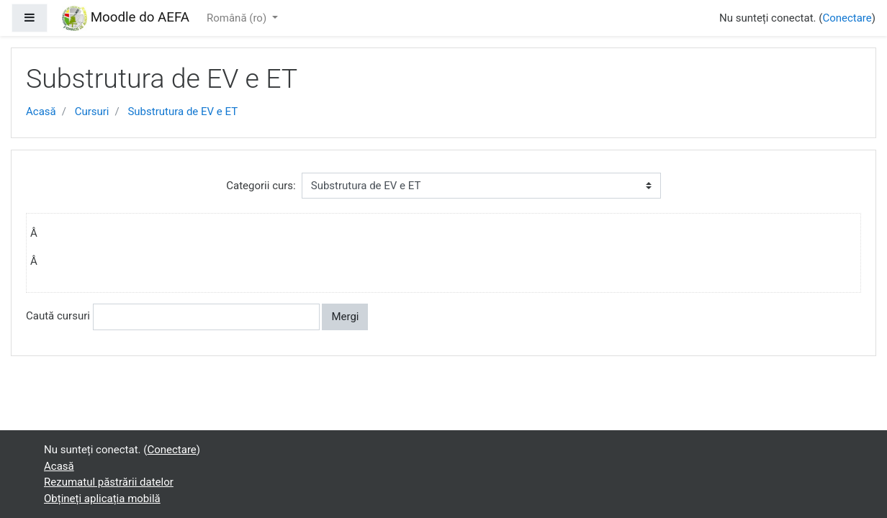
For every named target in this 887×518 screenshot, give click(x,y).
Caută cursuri (58, 315)
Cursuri (92, 111)
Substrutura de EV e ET (182, 111)
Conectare (846, 18)
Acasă (41, 111)
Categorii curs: (260, 185)
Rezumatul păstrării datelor (109, 482)
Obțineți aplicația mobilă (102, 498)
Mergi (345, 316)
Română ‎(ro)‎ (238, 18)
